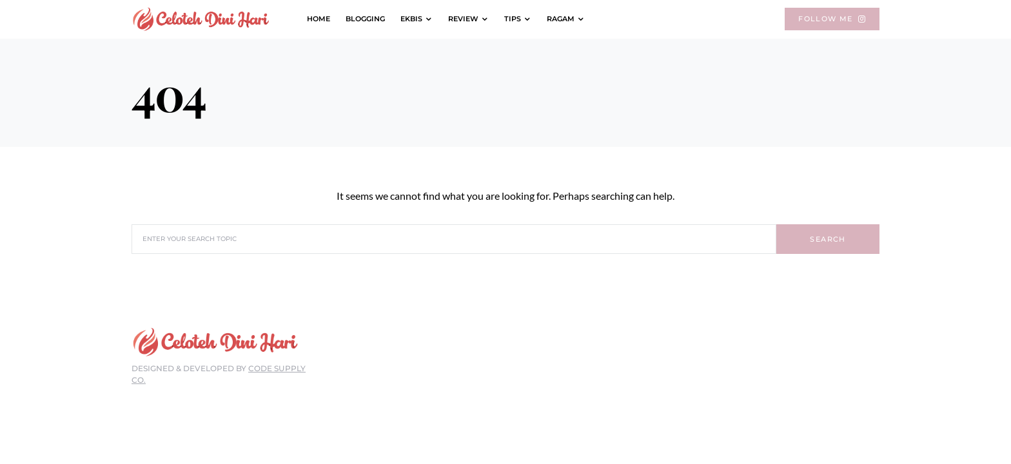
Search (827, 239)
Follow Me (832, 18)
